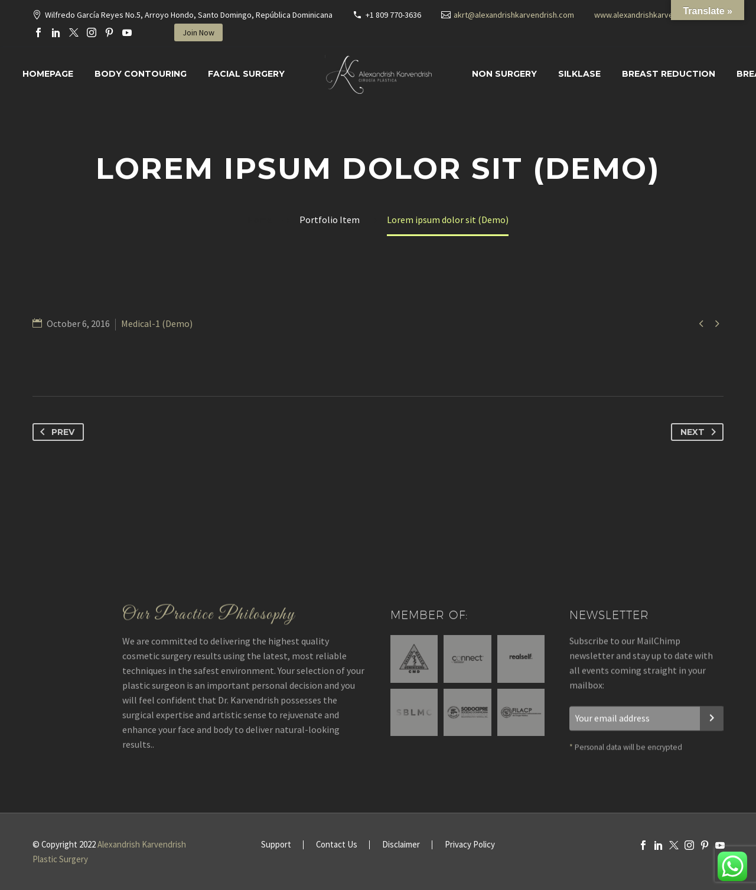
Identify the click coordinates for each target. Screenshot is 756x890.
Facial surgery (246, 73)
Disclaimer (401, 844)
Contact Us (336, 844)
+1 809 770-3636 (393, 14)
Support (276, 844)
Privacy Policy (470, 844)
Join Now (198, 32)
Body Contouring (140, 73)
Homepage (47, 73)
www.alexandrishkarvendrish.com (653, 14)
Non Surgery (504, 73)
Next (700, 432)
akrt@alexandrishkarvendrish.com (514, 14)
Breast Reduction (668, 73)
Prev (54, 432)
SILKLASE (579, 73)
